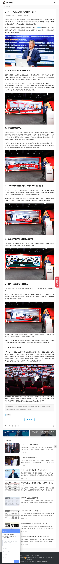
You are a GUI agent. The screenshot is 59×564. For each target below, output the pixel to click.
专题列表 (26, 557)
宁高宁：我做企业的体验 (29, 500)
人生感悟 (8, 471)
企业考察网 (29, 562)
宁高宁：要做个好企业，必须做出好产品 (35, 540)
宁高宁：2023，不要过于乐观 (31, 513)
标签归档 (20, 557)
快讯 (32, 557)
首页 (4, 7)
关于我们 (37, 557)
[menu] (54, 2)
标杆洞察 (20, 15)
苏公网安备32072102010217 (33, 560)
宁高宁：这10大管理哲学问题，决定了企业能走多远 (37, 486)
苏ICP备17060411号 (45, 560)
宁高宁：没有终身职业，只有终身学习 (34, 471)
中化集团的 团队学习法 (29, 458)
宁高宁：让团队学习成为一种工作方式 (34, 526)
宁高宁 (39, 27)
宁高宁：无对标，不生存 (29, 444)
